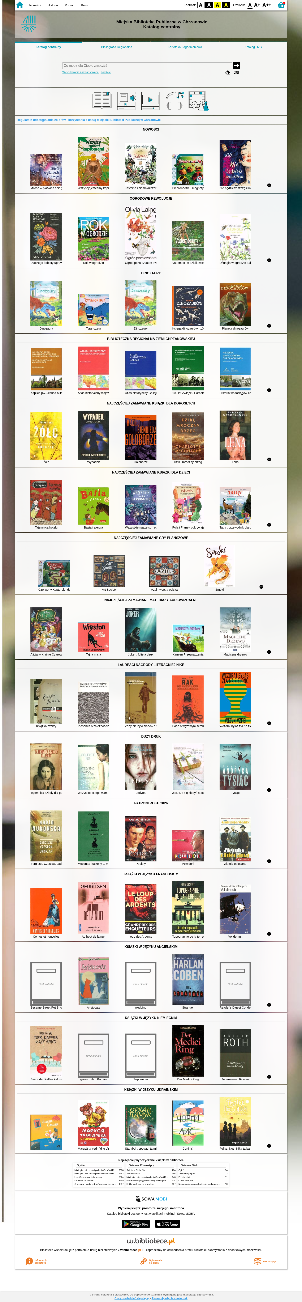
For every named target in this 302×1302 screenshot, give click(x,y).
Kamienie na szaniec (84, 1180)
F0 (250, 5)
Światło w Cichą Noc (136, 1170)
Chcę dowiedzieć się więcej (132, 1298)
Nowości (35, 5)
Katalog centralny (48, 47)
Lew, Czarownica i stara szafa (88, 1177)
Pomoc (69, 5)
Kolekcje (106, 72)
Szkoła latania (133, 1173)
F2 (267, 5)
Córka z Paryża (185, 1180)
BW (209, 5)
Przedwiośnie (184, 1177)
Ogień (181, 1170)
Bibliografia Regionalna (116, 47)
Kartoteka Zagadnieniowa (185, 47)
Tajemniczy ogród (186, 1173)
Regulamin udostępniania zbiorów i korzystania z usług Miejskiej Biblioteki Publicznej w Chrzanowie (89, 120)
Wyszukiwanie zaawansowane (80, 72)
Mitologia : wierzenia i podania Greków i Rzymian (97, 1170)
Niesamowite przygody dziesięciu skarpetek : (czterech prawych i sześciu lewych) (164, 1180)
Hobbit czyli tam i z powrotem (140, 1184)
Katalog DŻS (253, 47)
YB (217, 5)
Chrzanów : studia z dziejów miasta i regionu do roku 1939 (101, 1184)
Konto (85, 5)
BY (226, 5)
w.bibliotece (130, 1250)
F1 (257, 5)
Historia (53, 5)
